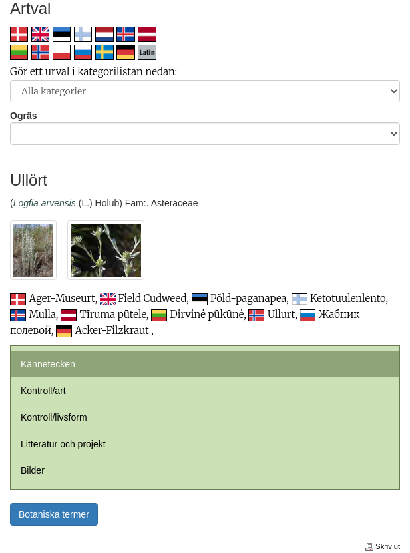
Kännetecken (48, 364)
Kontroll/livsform (54, 417)
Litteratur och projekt (63, 444)
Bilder (33, 470)
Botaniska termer (54, 514)
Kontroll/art (43, 390)
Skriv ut (382, 546)
